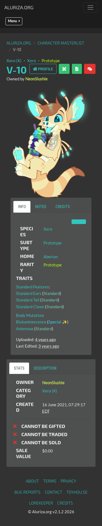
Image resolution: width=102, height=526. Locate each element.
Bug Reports (27, 492)
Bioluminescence (31, 321)
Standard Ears (28, 293)
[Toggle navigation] (90, 7)
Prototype (51, 60)
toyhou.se (76, 492)
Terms (49, 480)
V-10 (17, 69)
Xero (31, 60)
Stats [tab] (19, 368)
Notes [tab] (40, 206)
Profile (43, 69)
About (32, 480)
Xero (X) (14, 60)
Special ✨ (57, 321)
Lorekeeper (41, 502)
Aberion (51, 256)
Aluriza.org (18, 7)
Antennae (24, 328)
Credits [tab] (62, 206)
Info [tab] (22, 206)
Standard (52, 293)
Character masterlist (61, 42)
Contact (53, 492)
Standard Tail (27, 299)
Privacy (68, 480)
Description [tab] (45, 368)
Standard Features (32, 286)
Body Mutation (29, 315)
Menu (14, 21)
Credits (65, 502)
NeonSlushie (36, 78)
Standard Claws (30, 306)
